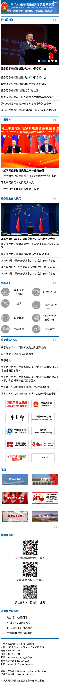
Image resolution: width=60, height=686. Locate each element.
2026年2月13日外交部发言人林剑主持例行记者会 (28, 260)
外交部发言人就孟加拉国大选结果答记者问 (25, 254)
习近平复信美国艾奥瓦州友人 (17, 182)
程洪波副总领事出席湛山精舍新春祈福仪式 (25, 84)
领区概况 (29, 11)
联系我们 (49, 11)
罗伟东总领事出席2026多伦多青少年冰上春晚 (26, 103)
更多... (55, 20)
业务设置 (39, 11)
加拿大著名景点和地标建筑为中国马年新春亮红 (27, 97)
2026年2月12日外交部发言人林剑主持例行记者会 (28, 267)
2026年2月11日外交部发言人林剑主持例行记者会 (28, 273)
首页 (9, 11)
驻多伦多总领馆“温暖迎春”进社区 (20, 90)
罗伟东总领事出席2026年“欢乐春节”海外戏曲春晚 (28, 110)
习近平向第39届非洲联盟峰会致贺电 (21, 188)
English (55, 2)
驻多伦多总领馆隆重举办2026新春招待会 (23, 77)
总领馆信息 (18, 11)
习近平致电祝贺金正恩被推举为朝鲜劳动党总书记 (28, 175)
